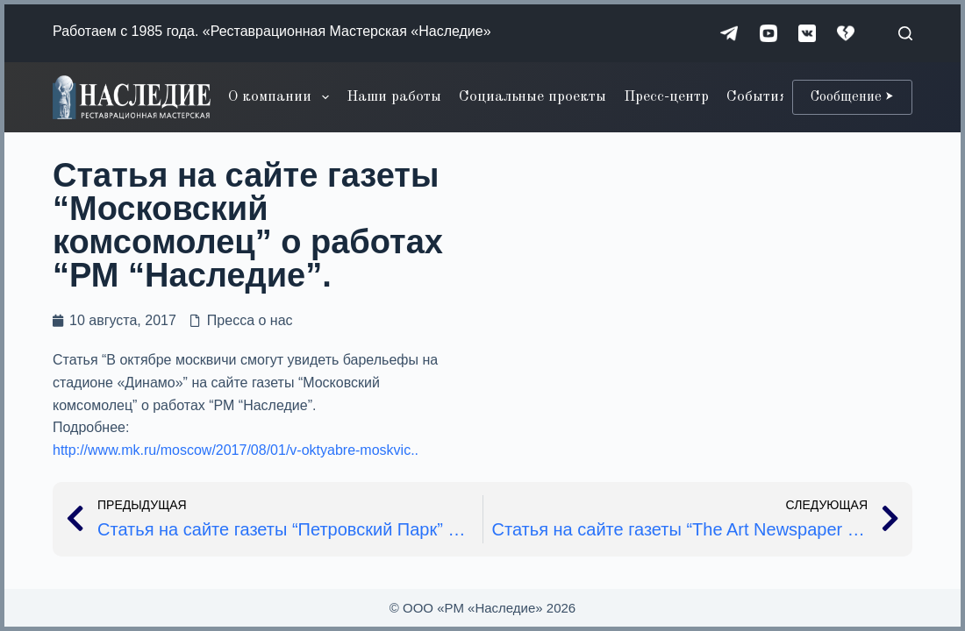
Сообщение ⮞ (852, 97)
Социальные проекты (532, 96)
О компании (281, 97)
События (756, 96)
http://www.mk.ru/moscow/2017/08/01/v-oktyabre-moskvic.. (235, 450)
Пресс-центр (666, 96)
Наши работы (394, 96)
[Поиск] (905, 33)
